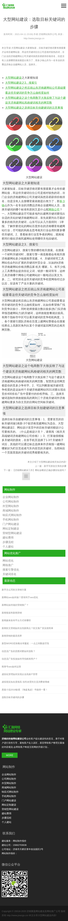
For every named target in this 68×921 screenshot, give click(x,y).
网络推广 (8, 565)
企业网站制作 (11, 497)
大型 (8, 77)
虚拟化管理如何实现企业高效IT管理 (19, 674)
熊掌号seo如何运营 (11, 666)
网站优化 (8, 560)
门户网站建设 (11, 524)
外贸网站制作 (11, 506)
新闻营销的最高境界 (12, 635)
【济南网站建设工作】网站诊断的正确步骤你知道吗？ (39, 470)
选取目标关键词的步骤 (13, 697)
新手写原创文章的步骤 (55, 466)
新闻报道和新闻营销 (12, 612)
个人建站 (8, 546)
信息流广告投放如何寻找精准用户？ (20, 659)
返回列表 (26, 476)
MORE (9, 755)
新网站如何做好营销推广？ (15, 605)
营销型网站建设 (12, 533)
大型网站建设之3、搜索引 (21, 82)
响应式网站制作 (12, 515)
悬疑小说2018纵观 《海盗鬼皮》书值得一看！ (25, 689)
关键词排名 (9, 574)
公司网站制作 (11, 501)
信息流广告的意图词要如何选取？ (18, 651)
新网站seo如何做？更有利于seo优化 (20, 597)
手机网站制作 (11, 519)
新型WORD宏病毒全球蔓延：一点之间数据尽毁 (25, 643)
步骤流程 (8, 542)
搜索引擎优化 (11, 569)
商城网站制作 (11, 510)
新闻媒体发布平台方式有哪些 (16, 620)
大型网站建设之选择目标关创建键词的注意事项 (34, 107)
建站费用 (8, 537)
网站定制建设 (11, 528)
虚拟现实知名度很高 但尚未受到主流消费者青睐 (25, 682)
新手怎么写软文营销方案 (14, 589)
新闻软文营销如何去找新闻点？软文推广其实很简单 (27, 628)
